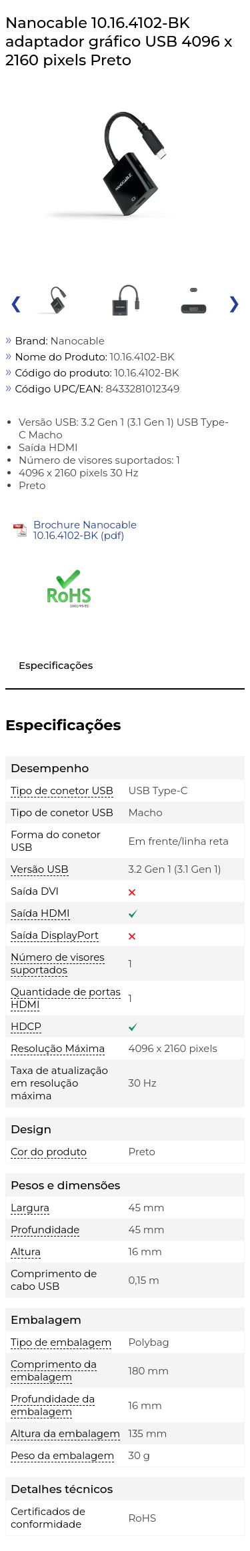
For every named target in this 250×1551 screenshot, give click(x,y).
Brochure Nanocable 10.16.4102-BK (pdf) (85, 530)
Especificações (56, 665)
